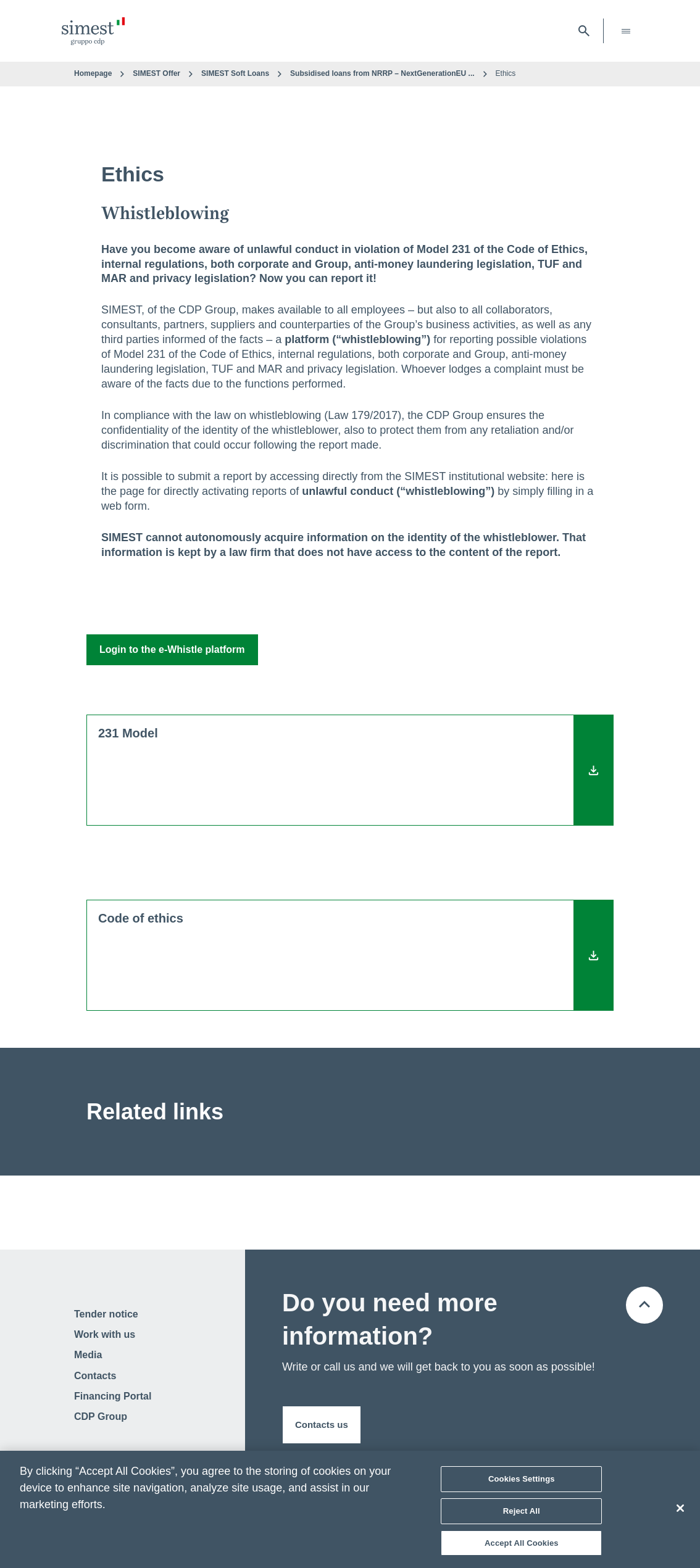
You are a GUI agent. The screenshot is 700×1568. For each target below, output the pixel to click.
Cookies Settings (521, 1482)
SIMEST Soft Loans (235, 73)
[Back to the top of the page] (644, 1305)
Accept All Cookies (522, 1546)
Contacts (95, 1376)
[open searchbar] (584, 31)
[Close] (680, 1511)
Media (88, 1355)
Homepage (93, 73)
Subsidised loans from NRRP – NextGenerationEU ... (382, 73)
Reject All (521, 1514)
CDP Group (100, 1416)
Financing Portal (112, 1396)
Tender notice (106, 1314)
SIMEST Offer (156, 73)
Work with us (104, 1334)
